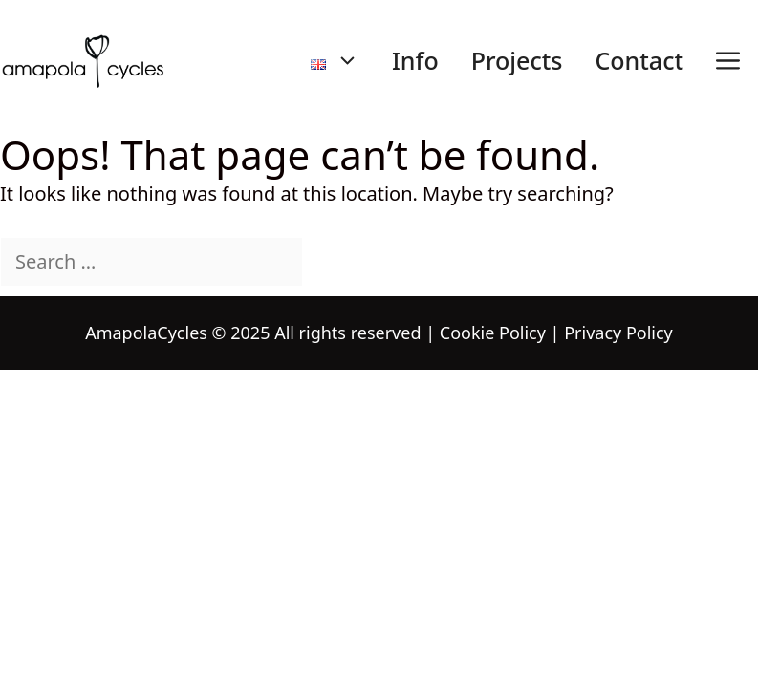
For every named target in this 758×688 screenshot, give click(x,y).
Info (415, 60)
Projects (517, 60)
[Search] (337, 262)
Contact (639, 60)
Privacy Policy (618, 332)
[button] (728, 60)
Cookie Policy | (500, 332)
